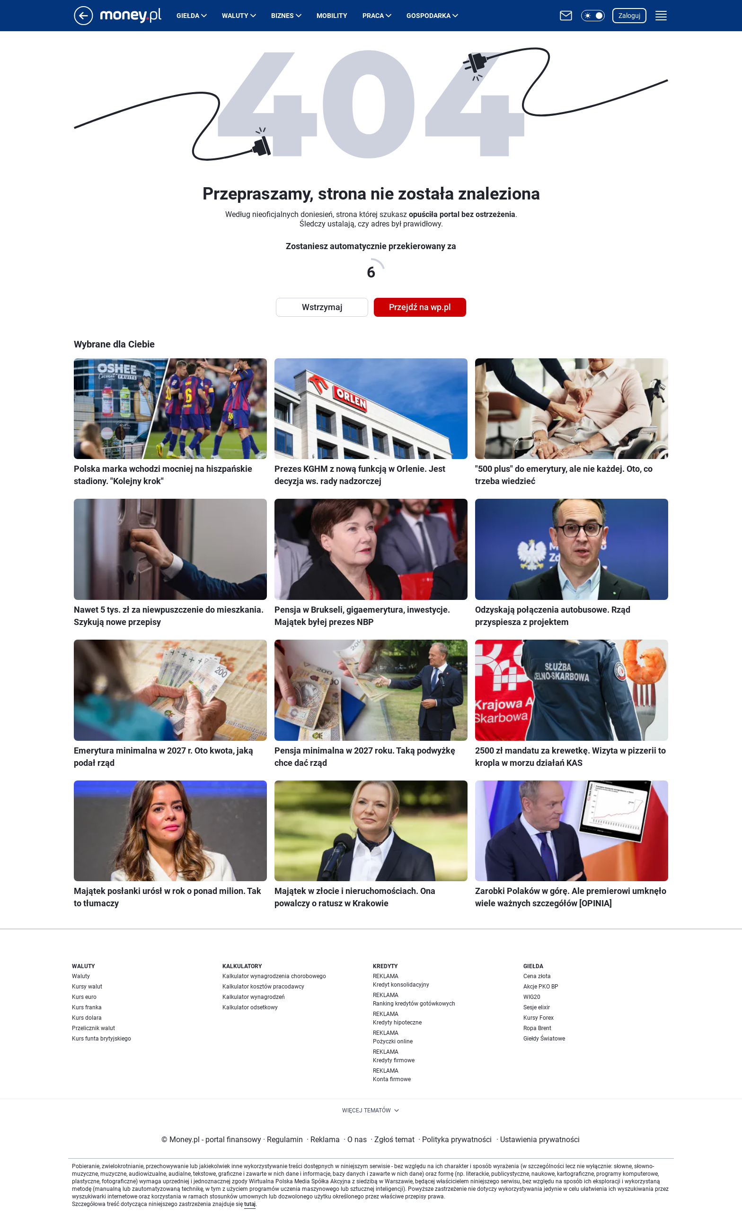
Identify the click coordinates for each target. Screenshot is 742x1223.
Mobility (332, 15)
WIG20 (531, 997)
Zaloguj (629, 15)
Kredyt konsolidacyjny (401, 984)
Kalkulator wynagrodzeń (253, 997)
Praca (373, 15)
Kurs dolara (87, 1018)
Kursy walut (87, 986)
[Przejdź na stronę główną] (83, 22)
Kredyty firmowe (394, 1060)
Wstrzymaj (322, 307)
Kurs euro (84, 997)
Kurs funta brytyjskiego (101, 1038)
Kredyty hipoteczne (397, 1022)
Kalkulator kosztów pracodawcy (263, 986)
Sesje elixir (536, 1007)
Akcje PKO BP (540, 986)
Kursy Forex (538, 1018)
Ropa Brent (537, 1028)
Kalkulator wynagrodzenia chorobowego (274, 976)
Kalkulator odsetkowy (250, 1007)
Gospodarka (428, 15)
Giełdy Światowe (544, 1038)
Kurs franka (87, 1007)
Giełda (188, 15)
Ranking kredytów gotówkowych (414, 1003)
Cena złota (537, 976)
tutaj (250, 1204)
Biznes (282, 15)
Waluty (235, 15)
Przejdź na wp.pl (420, 307)
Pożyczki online (393, 1041)
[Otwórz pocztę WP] (566, 15)
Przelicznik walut (93, 1028)
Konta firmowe (392, 1079)
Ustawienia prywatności (538, 1139)
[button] (593, 15)
